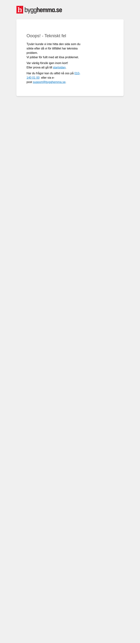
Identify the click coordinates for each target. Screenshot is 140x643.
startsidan (59, 67)
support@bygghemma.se (49, 82)
